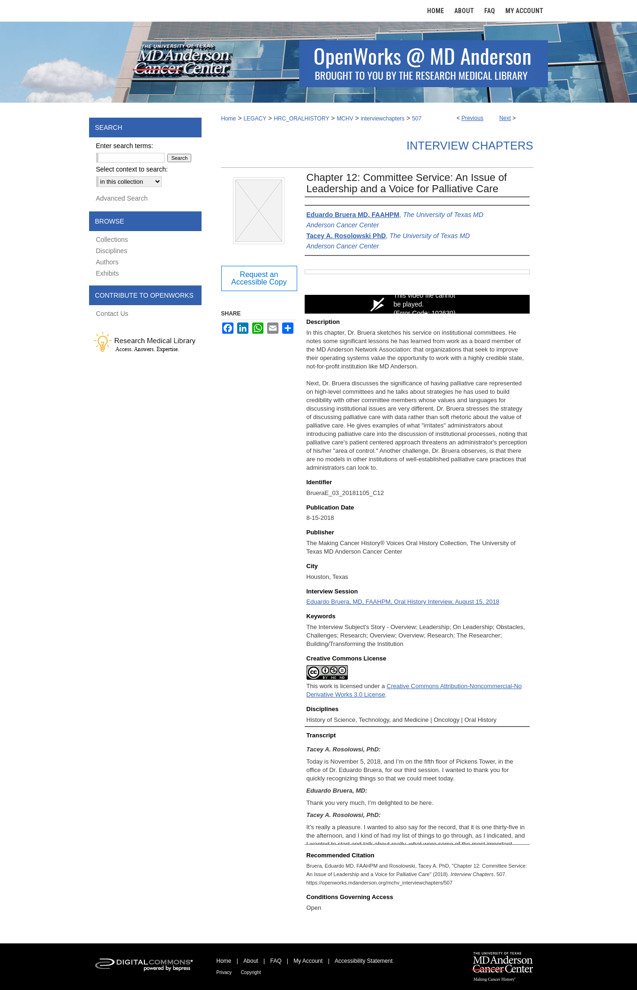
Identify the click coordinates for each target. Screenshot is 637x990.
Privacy (224, 972)
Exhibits (107, 273)
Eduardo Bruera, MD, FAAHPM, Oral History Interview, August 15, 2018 (403, 601)
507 (416, 118)
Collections (112, 239)
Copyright (251, 972)
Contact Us (112, 313)
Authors (107, 262)
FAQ (275, 961)
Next (505, 118)
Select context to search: (132, 169)
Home (228, 118)
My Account (307, 961)
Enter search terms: (124, 146)
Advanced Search (122, 198)
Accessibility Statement (363, 961)
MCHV (345, 118)
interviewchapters (383, 118)
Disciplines (111, 251)
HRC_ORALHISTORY (301, 118)
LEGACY (254, 118)
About (250, 961)
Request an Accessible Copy (258, 278)
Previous (472, 118)
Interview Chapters (469, 145)
